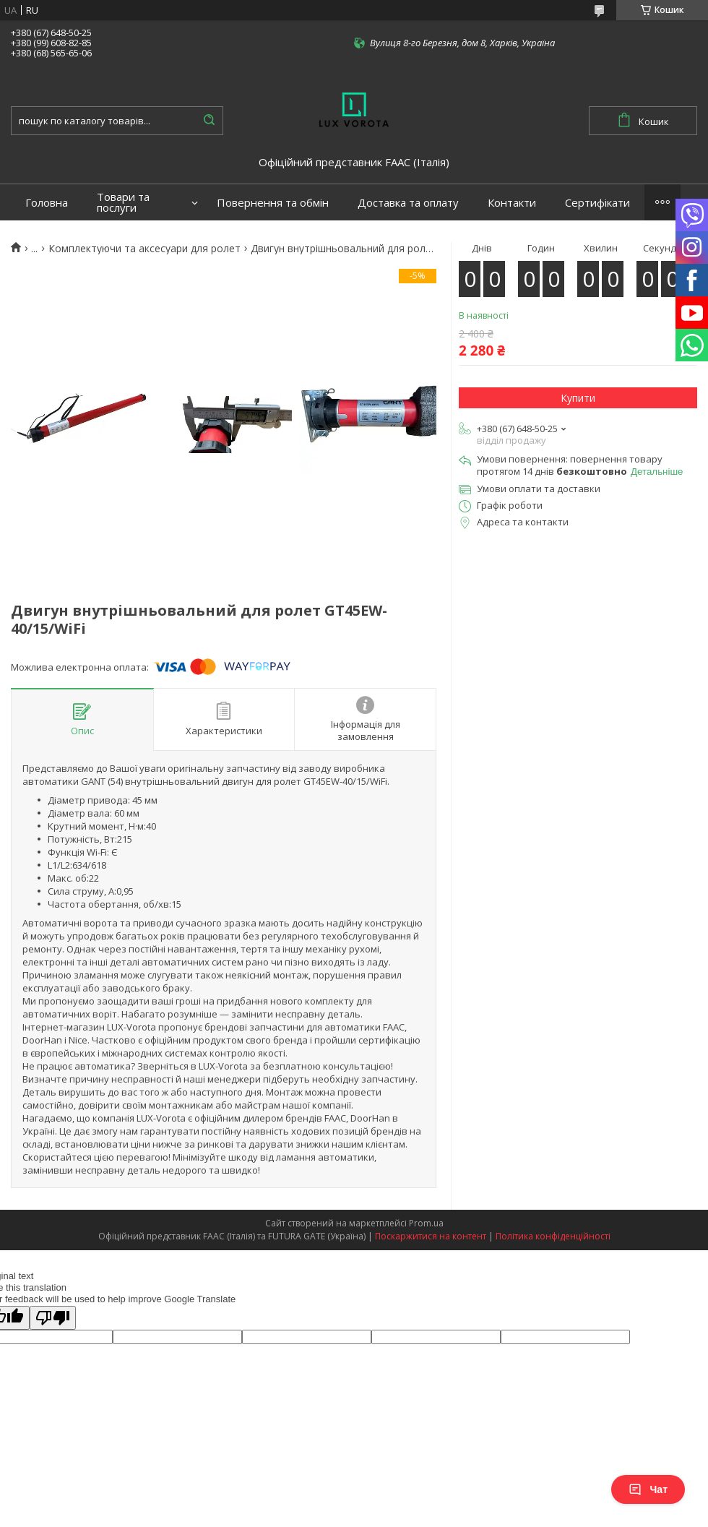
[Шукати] (208, 120)
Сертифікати (597, 202)
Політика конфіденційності (553, 1236)
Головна (46, 202)
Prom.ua (426, 1223)
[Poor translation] (53, 1318)
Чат (648, 1489)
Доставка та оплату (408, 202)
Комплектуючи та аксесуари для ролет (144, 248)
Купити (578, 398)
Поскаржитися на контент (430, 1236)
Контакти (512, 202)
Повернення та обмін (273, 202)
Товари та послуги (123, 202)
